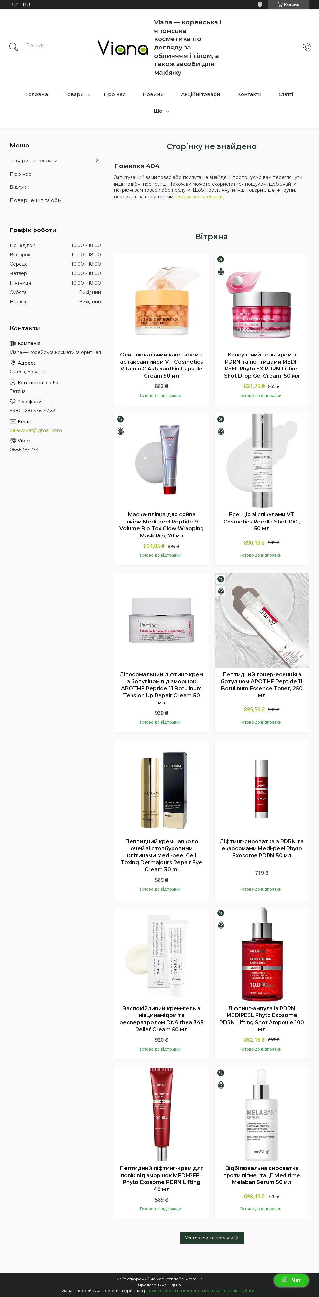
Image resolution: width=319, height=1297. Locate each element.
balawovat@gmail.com (36, 430)
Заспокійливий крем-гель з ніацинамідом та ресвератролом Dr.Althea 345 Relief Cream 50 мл (161, 1019)
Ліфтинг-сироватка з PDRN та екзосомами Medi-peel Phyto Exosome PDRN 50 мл (262, 848)
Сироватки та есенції (198, 197)
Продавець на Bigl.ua (159, 1284)
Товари (74, 94)
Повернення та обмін (38, 200)
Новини (153, 94)
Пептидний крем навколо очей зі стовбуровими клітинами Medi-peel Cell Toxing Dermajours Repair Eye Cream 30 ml (161, 855)
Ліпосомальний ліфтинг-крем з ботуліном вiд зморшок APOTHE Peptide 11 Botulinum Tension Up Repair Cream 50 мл (161, 688)
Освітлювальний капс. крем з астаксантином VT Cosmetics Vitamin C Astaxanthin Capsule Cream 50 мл (161, 365)
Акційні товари (200, 94)
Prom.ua (194, 1278)
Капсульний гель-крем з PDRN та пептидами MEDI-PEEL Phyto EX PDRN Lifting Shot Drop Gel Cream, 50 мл (261, 365)
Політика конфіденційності (230, 1290)
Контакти (249, 94)
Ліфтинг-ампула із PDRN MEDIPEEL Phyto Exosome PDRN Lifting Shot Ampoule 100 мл (261, 1019)
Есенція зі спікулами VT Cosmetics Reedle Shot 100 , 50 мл (261, 521)
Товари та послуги (33, 161)
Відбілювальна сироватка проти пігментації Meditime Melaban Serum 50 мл (261, 1175)
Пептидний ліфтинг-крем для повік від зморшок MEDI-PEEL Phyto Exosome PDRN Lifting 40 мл (161, 1178)
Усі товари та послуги (209, 1237)
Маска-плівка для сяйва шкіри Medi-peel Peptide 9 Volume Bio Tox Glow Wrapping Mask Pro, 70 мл (161, 525)
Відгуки (19, 187)
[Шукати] (14, 47)
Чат (291, 1280)
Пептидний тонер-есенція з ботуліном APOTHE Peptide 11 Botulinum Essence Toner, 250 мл (262, 685)
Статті (286, 94)
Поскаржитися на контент (172, 1290)
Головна (37, 94)
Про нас (115, 94)
